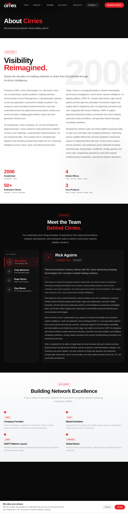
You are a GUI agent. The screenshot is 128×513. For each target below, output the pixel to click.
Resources (78, 5)
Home (26, 5)
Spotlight (50, 5)
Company (92, 5)
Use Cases (63, 5)
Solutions (37, 5)
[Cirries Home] (10, 5)
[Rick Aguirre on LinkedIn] (78, 260)
